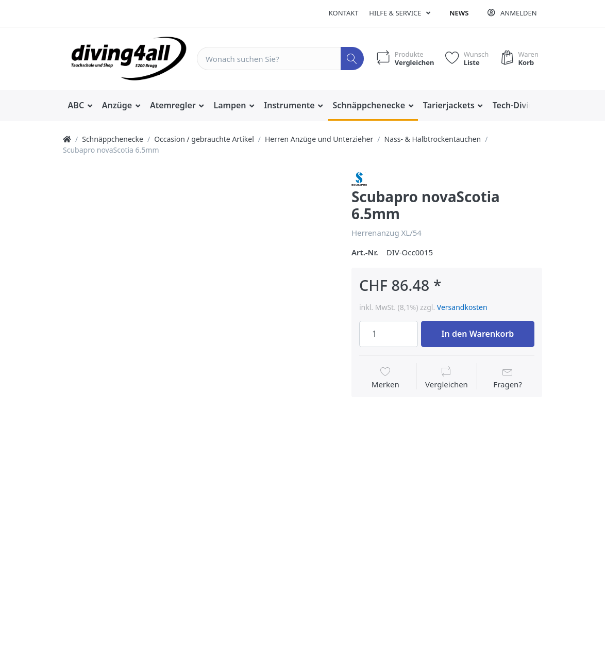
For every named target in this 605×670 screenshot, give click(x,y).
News (458, 13)
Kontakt (344, 13)
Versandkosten (462, 307)
